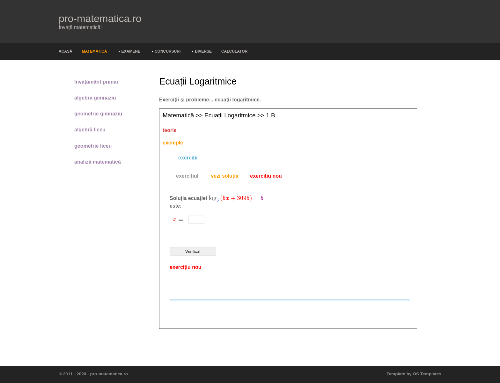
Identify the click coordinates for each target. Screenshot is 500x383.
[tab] (187, 176)
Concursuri (167, 51)
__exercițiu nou (263, 176)
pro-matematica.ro (100, 18)
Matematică (94, 51)
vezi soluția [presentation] (224, 176)
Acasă (65, 51)
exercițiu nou (186, 267)
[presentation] (236, 198)
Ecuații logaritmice (230, 115)
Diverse (203, 51)
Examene (130, 51)
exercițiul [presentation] (187, 176)
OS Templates (427, 374)
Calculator (234, 51)
